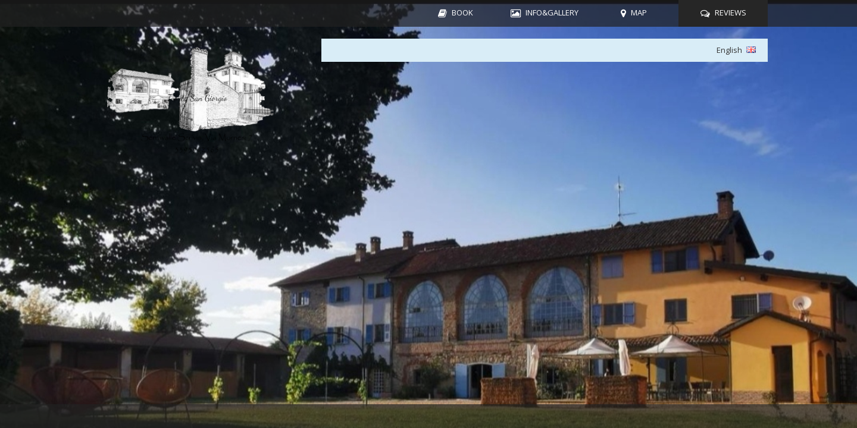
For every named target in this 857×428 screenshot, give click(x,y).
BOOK (462, 12)
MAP (639, 12)
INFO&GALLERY (552, 12)
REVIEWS (730, 12)
